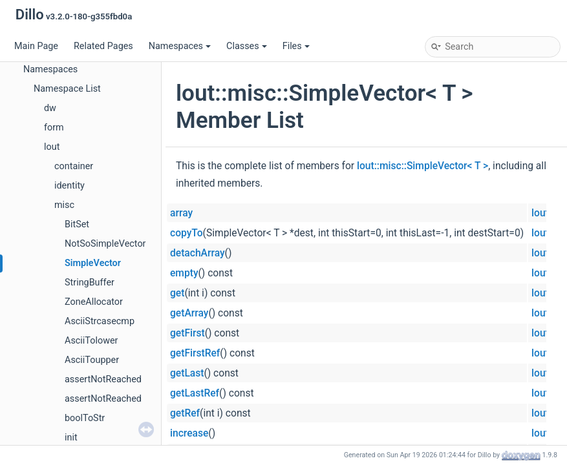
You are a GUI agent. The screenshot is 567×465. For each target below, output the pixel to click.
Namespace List (67, 88)
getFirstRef (195, 353)
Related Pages (103, 46)
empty (184, 273)
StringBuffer (89, 282)
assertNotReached (103, 379)
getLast (187, 373)
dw (50, 108)
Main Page (36, 46)
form (54, 127)
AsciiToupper (92, 360)
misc (64, 205)
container (73, 166)
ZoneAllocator (94, 301)
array (181, 213)
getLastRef (194, 393)
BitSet (77, 224)
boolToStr (85, 418)
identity (69, 185)
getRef (185, 413)
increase (189, 433)
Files (296, 46)
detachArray (197, 253)
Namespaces (180, 46)
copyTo (186, 233)
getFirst (187, 333)
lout (51, 146)
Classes (246, 46)
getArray (189, 313)
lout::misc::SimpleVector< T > (422, 166)
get (177, 293)
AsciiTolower (91, 340)
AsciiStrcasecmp (99, 321)
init (71, 437)
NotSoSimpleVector (105, 243)
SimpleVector (93, 263)
